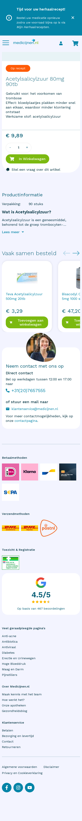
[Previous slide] (67, 253)
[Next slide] (76, 253)
